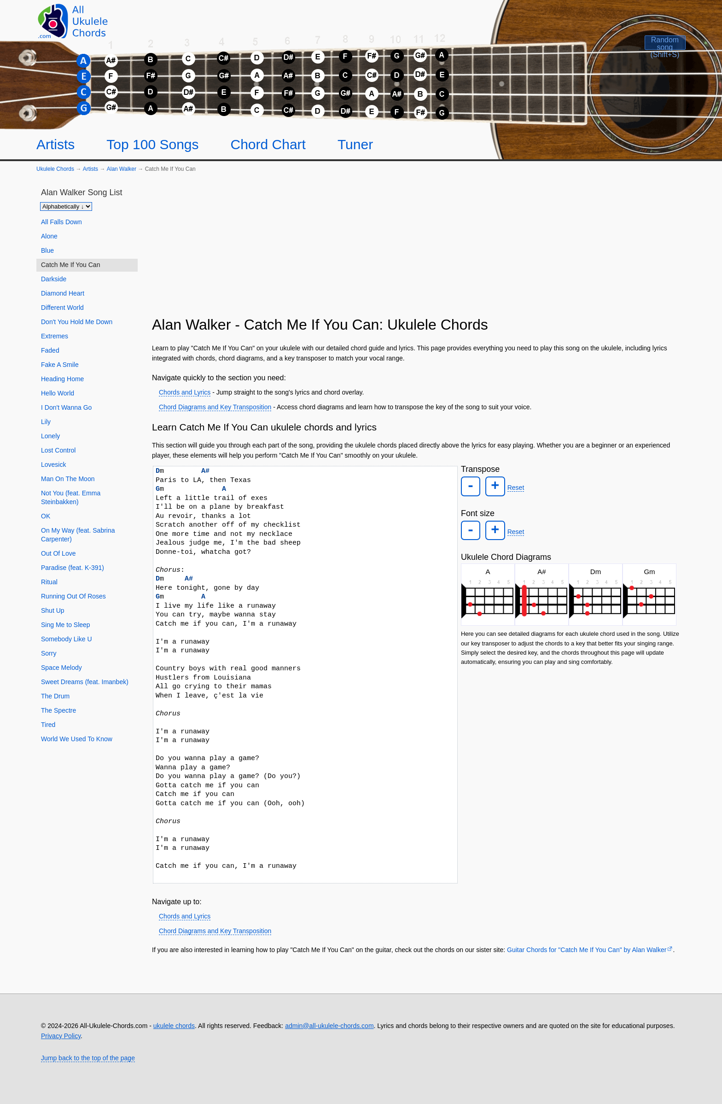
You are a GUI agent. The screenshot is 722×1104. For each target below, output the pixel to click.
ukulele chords (174, 1025)
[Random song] (643, 51)
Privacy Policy (61, 1036)
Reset (512, 487)
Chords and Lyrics (184, 392)
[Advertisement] (417, 248)
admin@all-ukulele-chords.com (329, 1025)
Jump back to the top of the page (88, 1058)
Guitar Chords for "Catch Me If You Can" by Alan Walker (586, 949)
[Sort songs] (66, 206)
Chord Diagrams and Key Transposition (215, 407)
